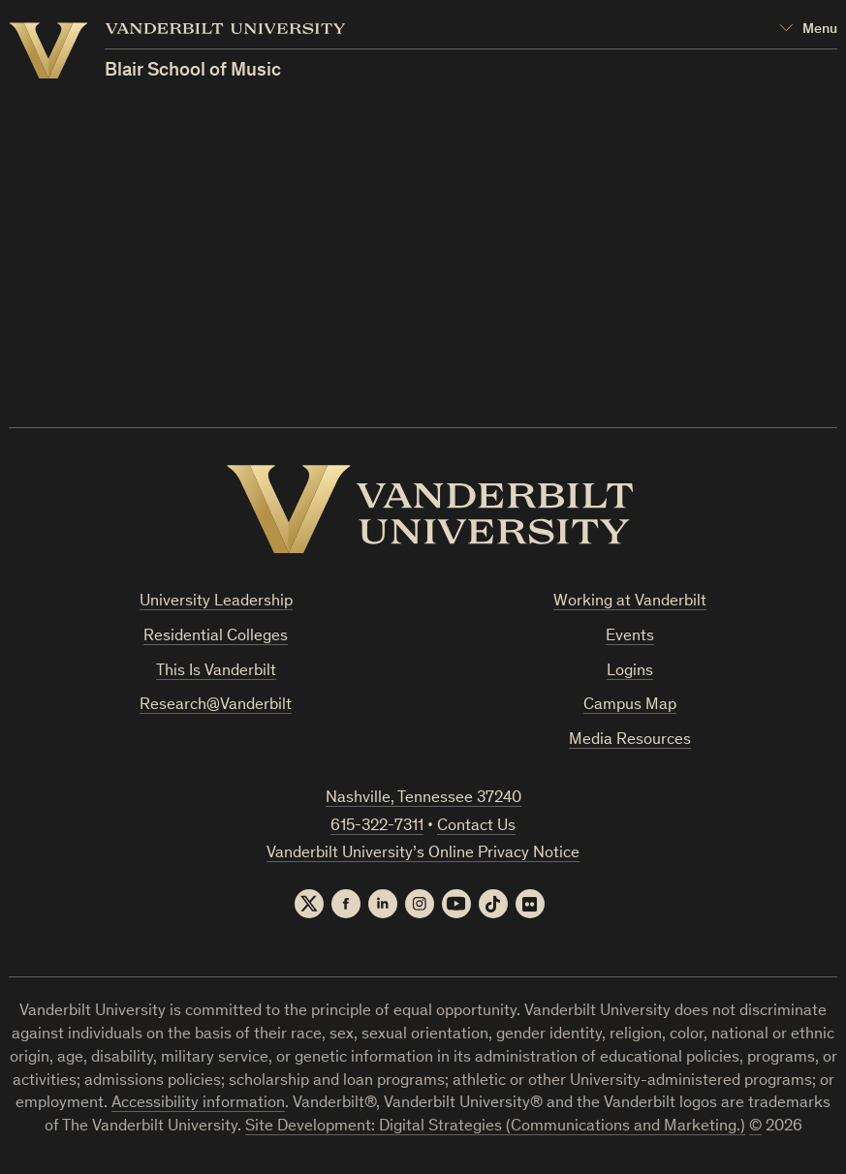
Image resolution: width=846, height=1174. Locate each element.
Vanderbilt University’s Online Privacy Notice (423, 854)
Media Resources (630, 740)
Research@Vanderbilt (216, 705)
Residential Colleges (215, 637)
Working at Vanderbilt (629, 602)
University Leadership (216, 602)
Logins (630, 672)
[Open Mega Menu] (808, 29)
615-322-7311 (376, 827)
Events (630, 637)
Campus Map (629, 705)
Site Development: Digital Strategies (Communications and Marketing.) (495, 1127)
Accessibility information (198, 1104)
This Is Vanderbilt (216, 672)
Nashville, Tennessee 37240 (423, 798)
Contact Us (476, 827)
